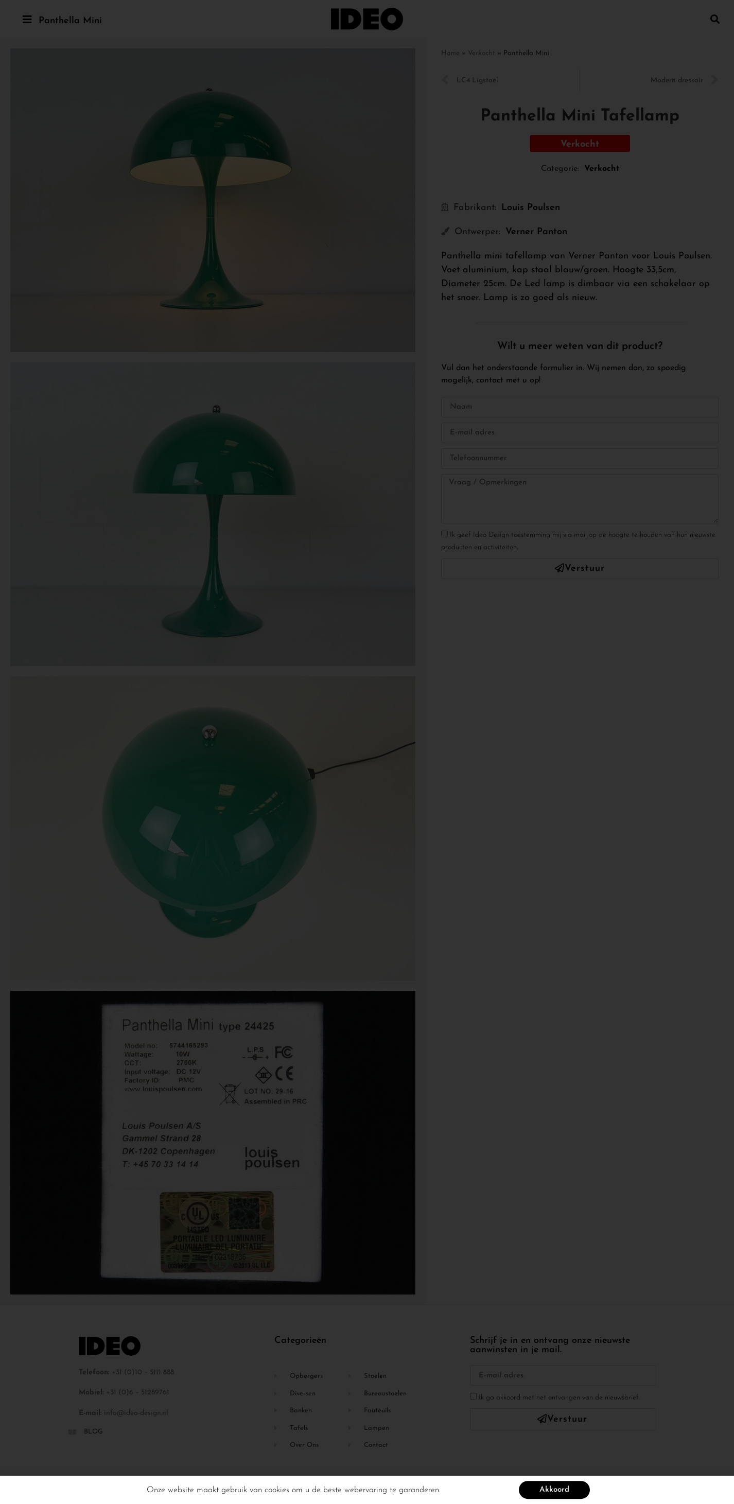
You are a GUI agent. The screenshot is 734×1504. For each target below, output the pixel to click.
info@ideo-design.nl (136, 1413)
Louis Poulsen (530, 208)
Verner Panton (536, 232)
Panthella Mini (70, 21)
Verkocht (481, 53)
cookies (277, 1492)
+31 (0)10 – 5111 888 (143, 1372)
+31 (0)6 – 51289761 (137, 1392)
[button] (715, 18)
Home (450, 53)
